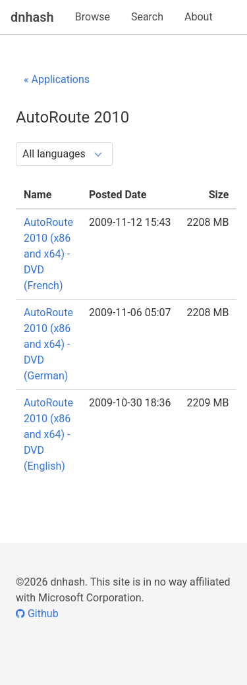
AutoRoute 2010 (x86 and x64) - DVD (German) (48, 344)
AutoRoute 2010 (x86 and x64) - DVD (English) (48, 434)
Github (37, 613)
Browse (92, 17)
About (198, 17)
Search (147, 17)
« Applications (57, 79)
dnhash (32, 17)
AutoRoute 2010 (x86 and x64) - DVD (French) (48, 254)
